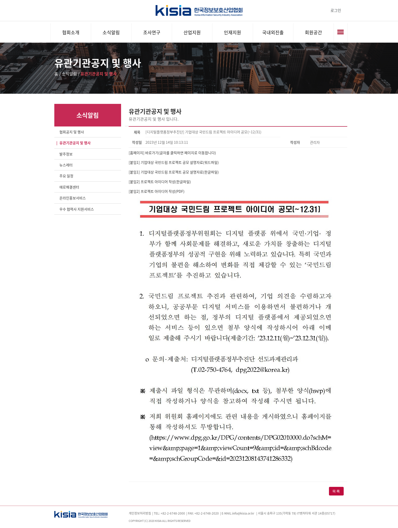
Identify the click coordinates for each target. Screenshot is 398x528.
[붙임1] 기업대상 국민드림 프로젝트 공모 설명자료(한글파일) (174, 171)
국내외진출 (273, 32)
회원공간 (313, 32)
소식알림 (111, 32)
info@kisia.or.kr (243, 513)
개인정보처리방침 (140, 513)
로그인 (335, 10)
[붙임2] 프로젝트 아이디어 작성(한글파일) (160, 181)
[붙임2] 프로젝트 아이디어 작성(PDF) (157, 191)
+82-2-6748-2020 (206, 513)
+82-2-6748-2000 (173, 513)
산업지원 (192, 32)
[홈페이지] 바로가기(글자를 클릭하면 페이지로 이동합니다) (172, 152)
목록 (336, 491)
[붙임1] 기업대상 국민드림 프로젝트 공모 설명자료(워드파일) (174, 162)
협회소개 (70, 32)
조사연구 (151, 32)
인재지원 (232, 32)
